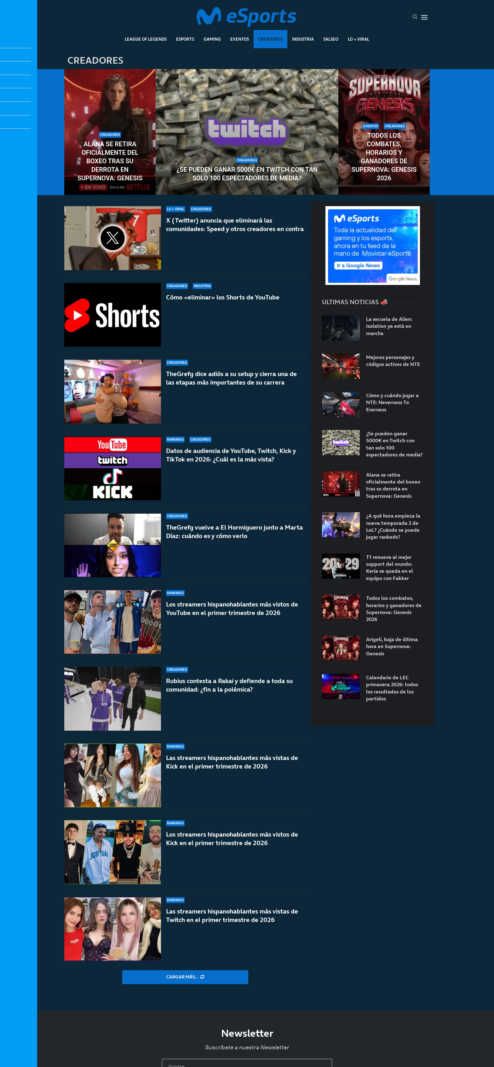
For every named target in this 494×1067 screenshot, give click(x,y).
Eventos (239, 39)
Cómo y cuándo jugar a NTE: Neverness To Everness (392, 402)
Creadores (270, 39)
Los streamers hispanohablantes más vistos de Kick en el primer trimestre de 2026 (232, 838)
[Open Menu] (424, 17)
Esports (185, 39)
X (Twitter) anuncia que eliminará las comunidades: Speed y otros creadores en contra (235, 224)
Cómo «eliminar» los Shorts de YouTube (222, 297)
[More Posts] (185, 977)
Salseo (330, 39)
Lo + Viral (358, 39)
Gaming (212, 39)
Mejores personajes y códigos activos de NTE (393, 361)
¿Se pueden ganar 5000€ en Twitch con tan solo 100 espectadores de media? (246, 174)
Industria (303, 39)
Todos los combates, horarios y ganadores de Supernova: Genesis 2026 (384, 157)
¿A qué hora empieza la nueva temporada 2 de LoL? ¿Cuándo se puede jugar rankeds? (393, 526)
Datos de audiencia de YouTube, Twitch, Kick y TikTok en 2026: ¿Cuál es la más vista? (231, 467)
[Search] (415, 17)
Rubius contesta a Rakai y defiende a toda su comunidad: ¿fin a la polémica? (229, 697)
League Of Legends (146, 39)
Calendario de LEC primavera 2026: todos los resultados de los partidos (392, 688)
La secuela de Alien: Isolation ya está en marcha (389, 326)
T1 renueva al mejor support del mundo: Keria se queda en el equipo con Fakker (389, 568)
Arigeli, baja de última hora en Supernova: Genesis (392, 646)
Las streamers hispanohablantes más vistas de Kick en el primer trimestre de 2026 (232, 765)
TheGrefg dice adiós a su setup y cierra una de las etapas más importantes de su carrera (231, 381)
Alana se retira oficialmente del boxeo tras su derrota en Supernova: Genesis (110, 161)
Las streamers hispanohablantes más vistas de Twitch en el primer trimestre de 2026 (232, 915)
